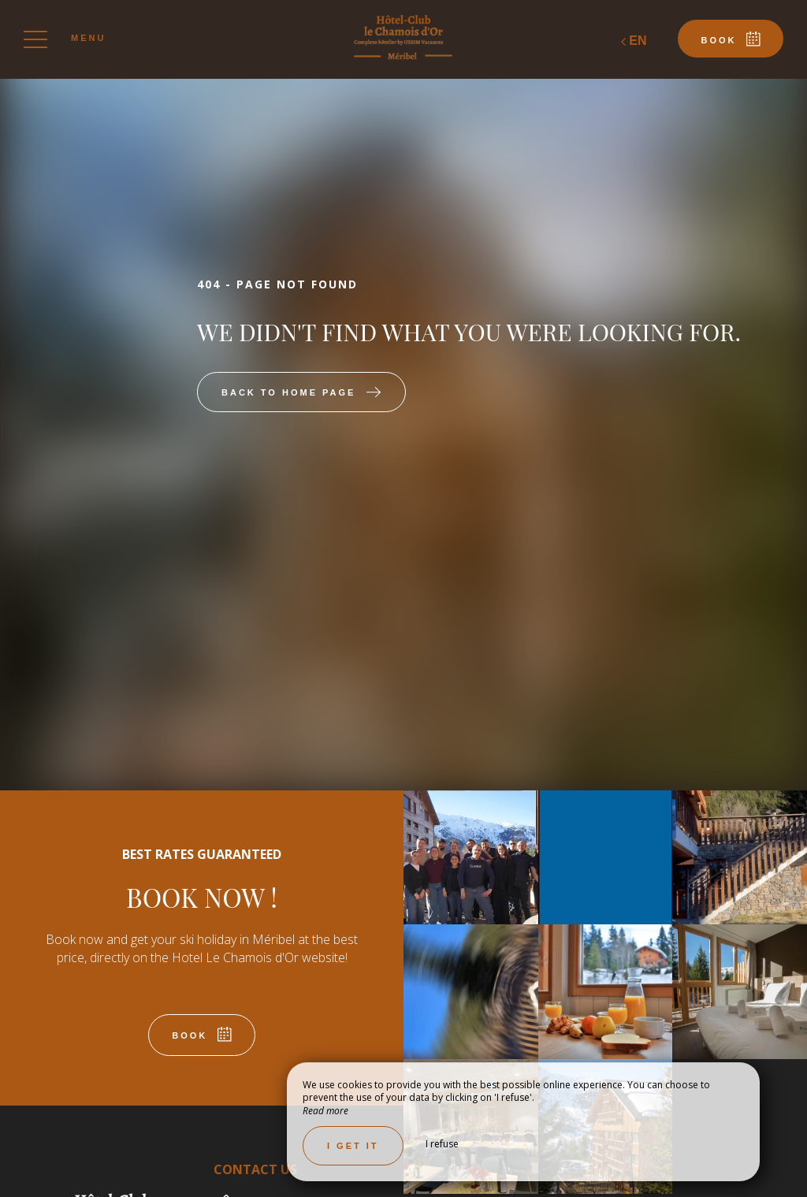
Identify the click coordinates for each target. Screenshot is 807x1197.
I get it (353, 1146)
